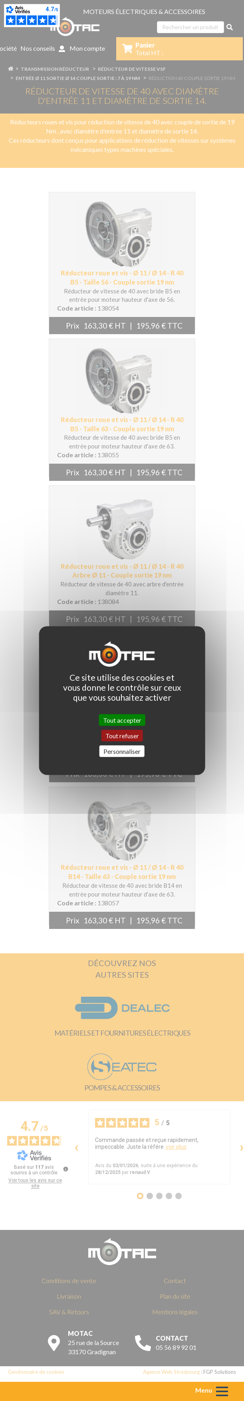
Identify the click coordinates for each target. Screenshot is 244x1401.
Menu (203, 1390)
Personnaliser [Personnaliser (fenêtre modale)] (122, 751)
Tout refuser (122, 735)
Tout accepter (122, 719)
